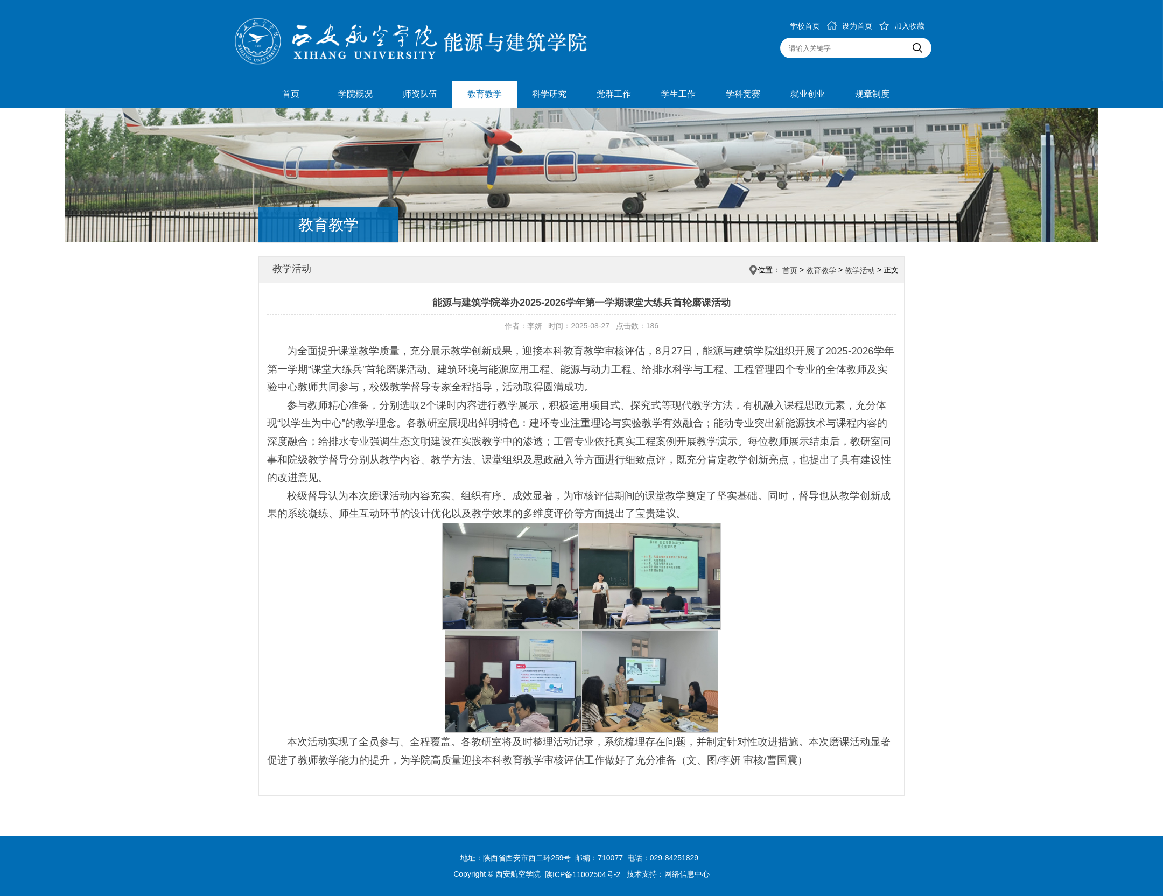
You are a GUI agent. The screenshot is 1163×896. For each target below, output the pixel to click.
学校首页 (805, 26)
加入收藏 (901, 26)
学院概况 (355, 94)
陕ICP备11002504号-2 (583, 874)
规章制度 (872, 94)
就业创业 (807, 94)
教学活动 (860, 270)
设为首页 (849, 26)
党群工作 (614, 94)
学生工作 (678, 94)
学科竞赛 (743, 94)
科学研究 (549, 94)
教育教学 (484, 94)
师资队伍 (420, 94)
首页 (290, 94)
